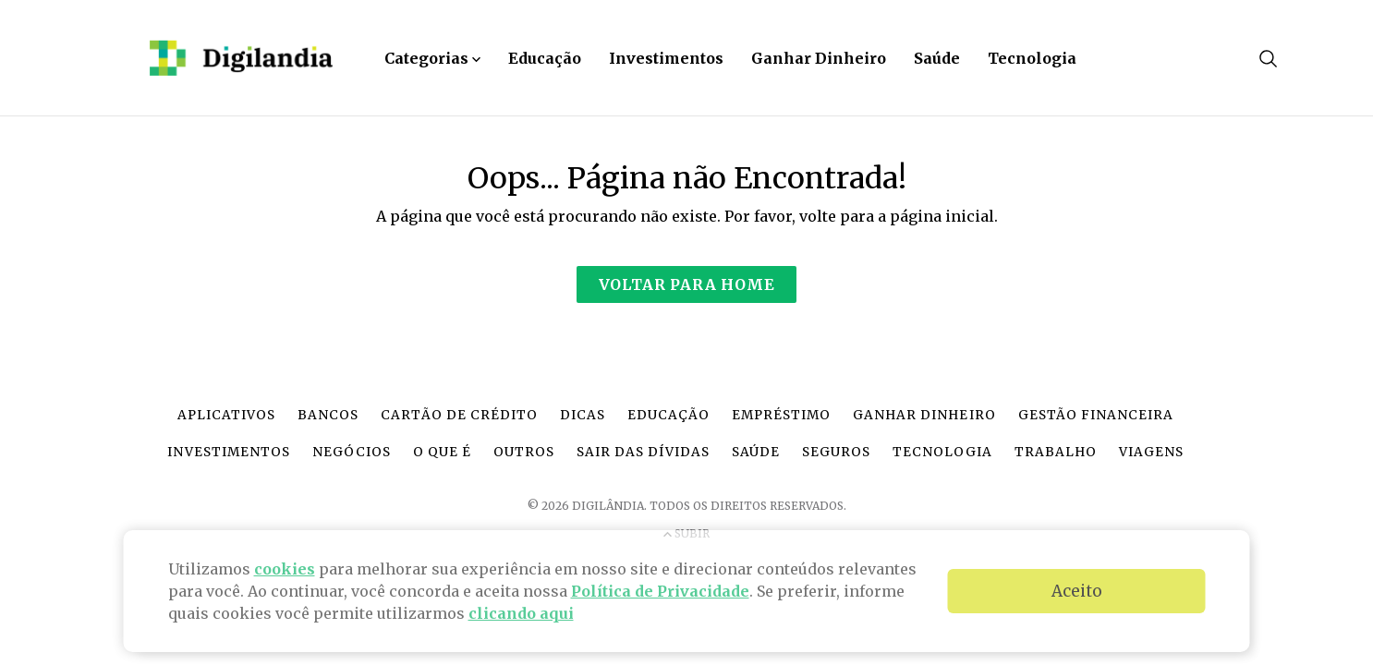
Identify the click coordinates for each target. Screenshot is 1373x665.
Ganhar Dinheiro (818, 58)
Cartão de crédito (459, 415)
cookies (284, 569)
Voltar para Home (687, 284)
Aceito (1076, 591)
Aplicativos (226, 415)
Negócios (351, 452)
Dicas (582, 415)
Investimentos (666, 58)
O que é (442, 452)
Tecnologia (1032, 58)
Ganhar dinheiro (924, 415)
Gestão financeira (1095, 415)
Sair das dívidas (643, 452)
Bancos (328, 415)
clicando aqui (521, 613)
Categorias (432, 58)
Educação (544, 58)
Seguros (836, 452)
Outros (523, 452)
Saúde (937, 58)
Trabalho (1056, 452)
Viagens (1151, 452)
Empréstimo (781, 415)
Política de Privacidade (660, 591)
